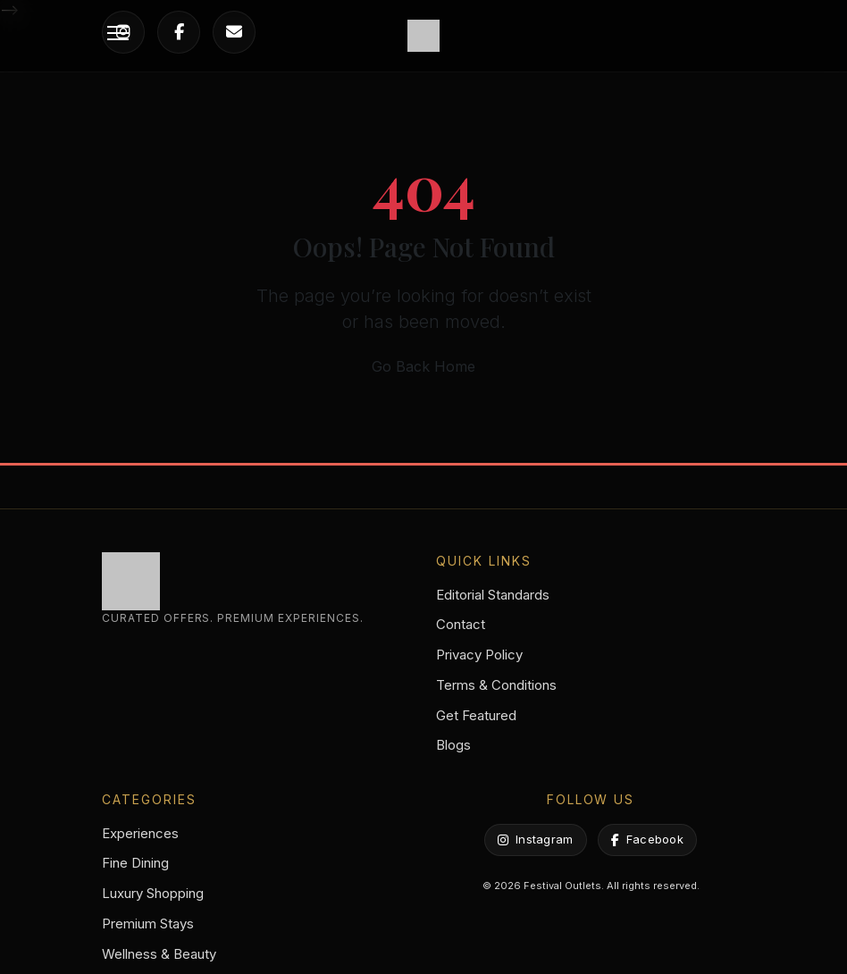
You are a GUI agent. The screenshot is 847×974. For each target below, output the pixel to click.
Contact (460, 624)
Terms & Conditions (496, 684)
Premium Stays (148, 923)
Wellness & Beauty (159, 953)
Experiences (140, 833)
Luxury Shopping (153, 893)
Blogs (453, 744)
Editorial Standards (492, 594)
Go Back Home (423, 366)
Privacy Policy (479, 654)
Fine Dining (135, 862)
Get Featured (476, 715)
